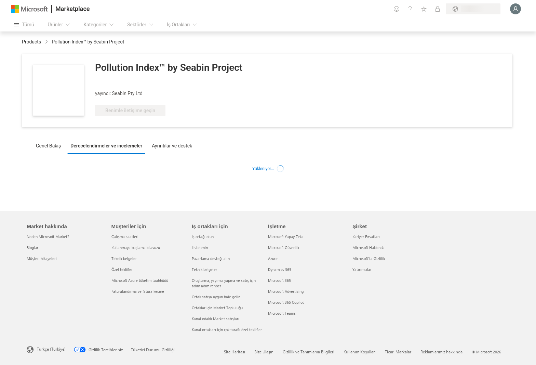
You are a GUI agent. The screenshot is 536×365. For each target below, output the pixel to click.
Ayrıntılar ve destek (172, 145)
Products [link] (31, 41)
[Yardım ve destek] (410, 9)
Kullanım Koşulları (360, 351)
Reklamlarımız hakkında (441, 351)
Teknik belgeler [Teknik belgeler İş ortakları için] (204, 269)
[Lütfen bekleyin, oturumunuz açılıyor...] (515, 8)
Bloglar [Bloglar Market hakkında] (32, 247)
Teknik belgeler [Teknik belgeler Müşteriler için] (124, 258)
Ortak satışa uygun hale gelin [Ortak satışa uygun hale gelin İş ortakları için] (216, 296)
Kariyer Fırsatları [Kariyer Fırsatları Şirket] (366, 236)
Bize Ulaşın (263, 351)
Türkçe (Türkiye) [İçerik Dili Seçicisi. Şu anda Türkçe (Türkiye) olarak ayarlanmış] (51, 349)
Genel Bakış (48, 145)
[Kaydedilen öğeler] (423, 9)
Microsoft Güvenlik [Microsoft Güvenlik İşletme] (283, 247)
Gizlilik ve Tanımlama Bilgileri (308, 351)
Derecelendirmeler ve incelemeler (106, 145)
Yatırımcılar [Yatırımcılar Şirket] (362, 269)
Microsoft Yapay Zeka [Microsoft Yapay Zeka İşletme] (286, 236)
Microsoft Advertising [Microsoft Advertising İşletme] (286, 291)
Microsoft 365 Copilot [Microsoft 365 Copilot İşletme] (286, 302)
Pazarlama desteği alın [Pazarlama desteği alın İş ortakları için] (211, 258)
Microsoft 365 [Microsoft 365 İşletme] (279, 280)
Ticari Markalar (398, 351)
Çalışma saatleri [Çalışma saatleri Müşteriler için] (124, 236)
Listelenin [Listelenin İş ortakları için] (200, 247)
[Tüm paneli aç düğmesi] (24, 24)
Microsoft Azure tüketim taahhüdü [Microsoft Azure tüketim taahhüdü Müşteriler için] (139, 280)
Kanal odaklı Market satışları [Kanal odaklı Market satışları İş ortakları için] (215, 318)
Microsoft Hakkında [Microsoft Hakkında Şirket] (368, 247)
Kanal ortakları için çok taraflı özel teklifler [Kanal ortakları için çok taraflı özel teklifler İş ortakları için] (227, 329)
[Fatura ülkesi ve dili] (473, 8)
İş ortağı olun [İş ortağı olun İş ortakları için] (203, 236)
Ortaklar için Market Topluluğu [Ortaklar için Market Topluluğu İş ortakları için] (217, 307)
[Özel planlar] (437, 9)
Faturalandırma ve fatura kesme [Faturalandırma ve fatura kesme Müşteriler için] (137, 291)
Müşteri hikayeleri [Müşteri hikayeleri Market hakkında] (42, 258)
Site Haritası (234, 351)
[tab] (50, 145)
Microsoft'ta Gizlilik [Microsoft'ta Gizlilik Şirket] (368, 258)
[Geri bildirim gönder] (396, 9)
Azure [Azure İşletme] (273, 258)
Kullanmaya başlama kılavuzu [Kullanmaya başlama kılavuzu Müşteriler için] (135, 247)
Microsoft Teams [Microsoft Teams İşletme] (282, 313)
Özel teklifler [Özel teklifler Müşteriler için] (122, 269)
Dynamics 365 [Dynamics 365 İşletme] (279, 269)
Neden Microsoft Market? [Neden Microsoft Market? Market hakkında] (48, 236)
